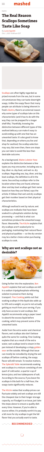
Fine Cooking (18, 297)
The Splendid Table (10, 364)
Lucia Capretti (9, 31)
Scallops (6, 93)
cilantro (10, 110)
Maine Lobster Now (28, 159)
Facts (4, 11)
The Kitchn (24, 223)
